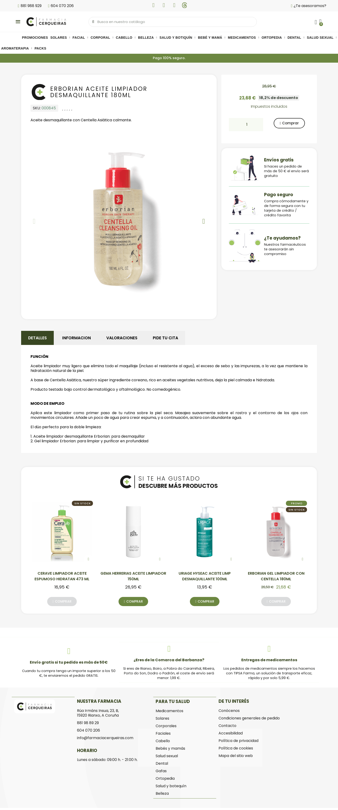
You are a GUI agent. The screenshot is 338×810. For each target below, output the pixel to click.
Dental (296, 37)
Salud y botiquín (177, 37)
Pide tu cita (165, 339)
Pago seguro (278, 195)
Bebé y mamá (212, 37)
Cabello (126, 37)
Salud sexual (322, 37)
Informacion (76, 339)
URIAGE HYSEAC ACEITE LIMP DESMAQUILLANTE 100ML (205, 579)
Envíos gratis (279, 160)
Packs (40, 48)
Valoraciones (121, 339)
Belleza (147, 37)
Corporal (102, 37)
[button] (34, 222)
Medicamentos (243, 37)
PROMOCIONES (35, 38)
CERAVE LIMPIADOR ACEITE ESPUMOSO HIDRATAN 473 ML (62, 579)
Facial (80, 37)
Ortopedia (273, 37)
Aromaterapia (16, 48)
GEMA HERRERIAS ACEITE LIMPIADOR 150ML (133, 579)
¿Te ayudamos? (282, 238)
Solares (60, 37)
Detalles (37, 339)
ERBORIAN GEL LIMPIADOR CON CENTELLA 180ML (276, 579)
